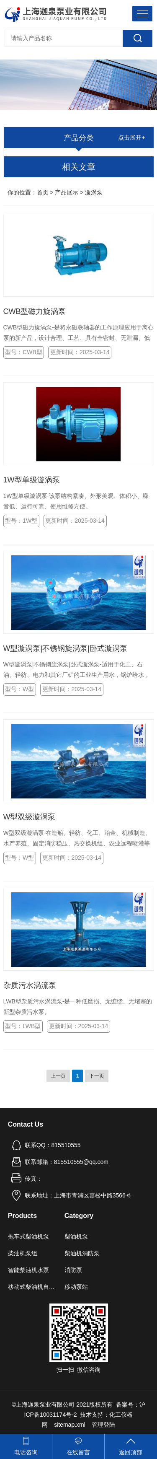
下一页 (96, 1076)
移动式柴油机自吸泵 (32, 1286)
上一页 (58, 1076)
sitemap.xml (69, 1424)
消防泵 (73, 1270)
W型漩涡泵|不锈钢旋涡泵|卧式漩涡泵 (65, 648)
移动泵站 (76, 1286)
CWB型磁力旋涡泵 (34, 311)
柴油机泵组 (22, 1253)
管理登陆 (103, 1424)
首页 (43, 192)
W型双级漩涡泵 (29, 817)
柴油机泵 (76, 1236)
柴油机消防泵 (82, 1253)
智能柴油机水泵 (28, 1270)
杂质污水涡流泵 (29, 985)
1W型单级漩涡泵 (31, 480)
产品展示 (66, 192)
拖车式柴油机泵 (28, 1236)
